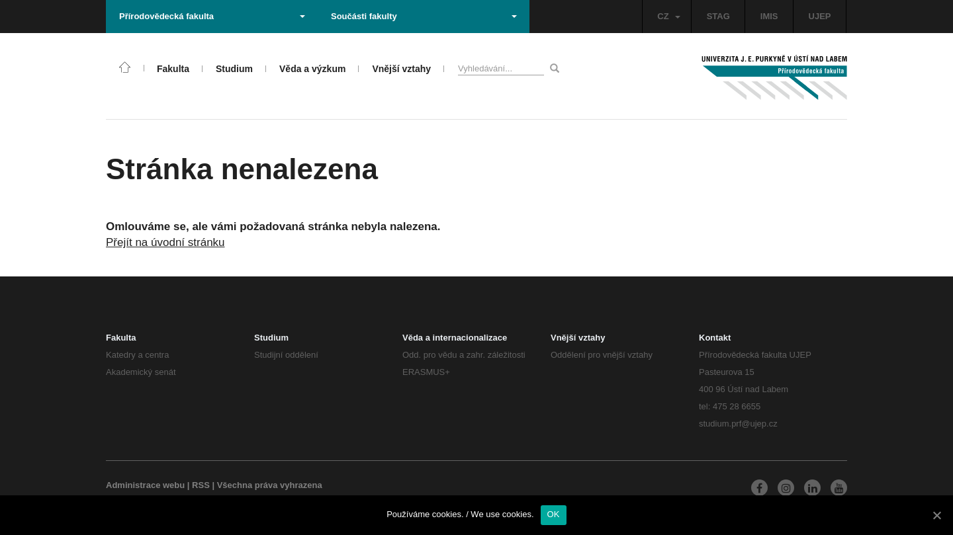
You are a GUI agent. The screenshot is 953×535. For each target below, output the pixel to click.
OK (553, 514)
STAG (718, 16)
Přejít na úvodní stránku (165, 242)
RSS (201, 485)
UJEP (820, 16)
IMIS (769, 16)
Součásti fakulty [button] (424, 16)
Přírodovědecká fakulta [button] (212, 16)
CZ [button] (668, 16)
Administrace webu (145, 485)
